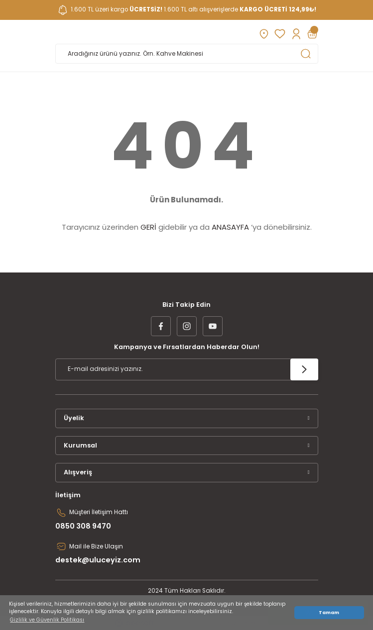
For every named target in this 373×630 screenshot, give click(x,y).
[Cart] (312, 34)
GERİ (148, 227)
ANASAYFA (230, 227)
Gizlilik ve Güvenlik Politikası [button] (47, 620)
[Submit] (304, 369)
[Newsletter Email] (186, 369)
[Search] (186, 54)
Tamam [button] (329, 612)
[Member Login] (296, 34)
